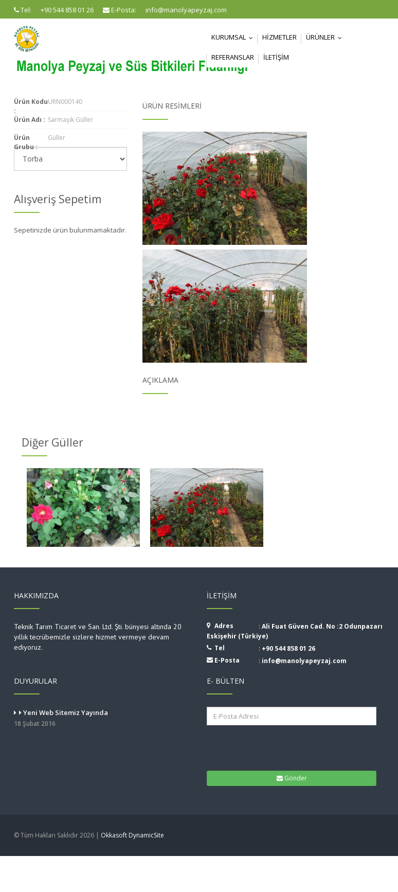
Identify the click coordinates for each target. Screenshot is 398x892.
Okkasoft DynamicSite (132, 835)
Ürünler (326, 37)
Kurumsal (234, 37)
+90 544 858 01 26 (288, 648)
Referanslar (232, 57)
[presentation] (271, 746)
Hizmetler (279, 37)
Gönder (292, 778)
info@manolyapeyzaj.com (304, 660)
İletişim (276, 57)
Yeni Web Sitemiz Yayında (102, 718)
